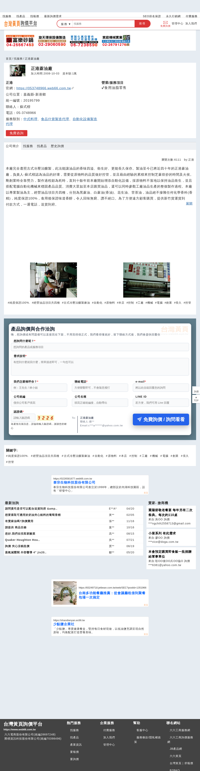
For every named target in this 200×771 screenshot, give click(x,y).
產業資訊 (76, 727)
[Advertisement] (100, 218)
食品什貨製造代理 (55, 101)
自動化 (98, 285)
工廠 (141, 285)
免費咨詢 (17, 115)
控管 (188, 285)
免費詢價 (165, 6)
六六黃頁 (175, 738)
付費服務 (109, 712)
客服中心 (142, 712)
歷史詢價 (57, 128)
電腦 (160, 285)
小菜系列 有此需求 (162, 518)
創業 (169, 285)
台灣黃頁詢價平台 (34, 709)
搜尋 (142, 5)
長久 (179, 285)
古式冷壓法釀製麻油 (77, 285)
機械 (150, 285)
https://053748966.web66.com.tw (45, 70)
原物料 (110, 285)
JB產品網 (176, 731)
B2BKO (175, 752)
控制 (131, 285)
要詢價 (74, 741)
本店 (121, 285)
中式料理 (30, 101)
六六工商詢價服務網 (180, 722)
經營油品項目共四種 (47, 285)
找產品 (42, 128)
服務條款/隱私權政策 (147, 722)
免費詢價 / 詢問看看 (161, 404)
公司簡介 (12, 128)
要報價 (74, 734)
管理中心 (177, 5)
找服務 (18, 41)
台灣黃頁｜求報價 (181, 745)
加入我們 (191, 5)
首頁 (9, 41)
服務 (64, 6)
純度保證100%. (20, 285)
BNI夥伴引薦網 (179, 760)
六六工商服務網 (180, 712)
